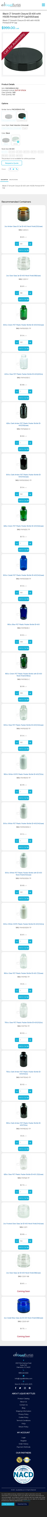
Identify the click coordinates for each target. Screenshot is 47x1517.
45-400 (12, 156)
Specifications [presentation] (13, 179)
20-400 (11, 152)
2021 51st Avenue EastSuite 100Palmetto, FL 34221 (23, 1365)
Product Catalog (23, 1399)
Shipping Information (23, 1411)
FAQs (23, 1424)
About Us (23, 1402)
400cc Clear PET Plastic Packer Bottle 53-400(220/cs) (23, 374)
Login (24, 1438)
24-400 (19, 152)
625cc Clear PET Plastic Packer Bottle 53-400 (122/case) (23, 1174)
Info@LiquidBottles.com (23, 1379)
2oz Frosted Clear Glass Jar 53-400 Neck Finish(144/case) (23, 1224)
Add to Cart (23, 250)
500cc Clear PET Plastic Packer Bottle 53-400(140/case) (23, 725)
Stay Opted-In (8, 1504)
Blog (23, 1408)
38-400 (4, 156)
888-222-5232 (23, 1373)
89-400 (19, 156)
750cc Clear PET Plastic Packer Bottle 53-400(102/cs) (23, 1023)
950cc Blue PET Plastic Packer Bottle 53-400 (23, 624)
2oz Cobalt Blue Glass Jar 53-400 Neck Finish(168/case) (23, 1318)
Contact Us (24, 1405)
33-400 (40, 152)
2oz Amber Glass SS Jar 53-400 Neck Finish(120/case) (23, 226)
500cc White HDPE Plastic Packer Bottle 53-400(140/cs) (23, 924)
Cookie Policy (23, 1417)
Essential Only (22, 1504)
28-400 (26, 152)
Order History (23, 1444)
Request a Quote (11, 163)
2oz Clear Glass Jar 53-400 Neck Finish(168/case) (23, 276)
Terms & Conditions (23, 1420)
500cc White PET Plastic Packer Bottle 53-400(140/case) (23, 823)
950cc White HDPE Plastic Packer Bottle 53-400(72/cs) (23, 774)
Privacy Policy (23, 1414)
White (15, 140)
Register (23, 1441)
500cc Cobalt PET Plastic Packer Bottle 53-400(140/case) (23, 575)
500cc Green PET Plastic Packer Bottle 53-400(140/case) (23, 325)
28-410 (33, 152)
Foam (25, 128)
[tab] (4, 180)
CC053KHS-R (22, 116)
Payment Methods (23, 1447)
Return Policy (23, 1427)
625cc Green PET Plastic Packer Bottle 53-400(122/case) (24, 526)
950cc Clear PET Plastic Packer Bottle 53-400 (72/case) (23, 973)
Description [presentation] (4, 179)
